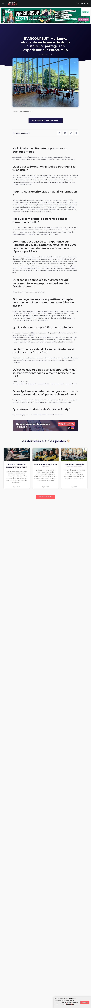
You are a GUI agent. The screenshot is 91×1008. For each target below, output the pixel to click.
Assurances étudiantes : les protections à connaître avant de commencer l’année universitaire (17, 466)
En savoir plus (70, 1004)
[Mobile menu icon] (3, 3)
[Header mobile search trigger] (88, 3)
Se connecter (81, 3)
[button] (59, 133)
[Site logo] (13, 3)
